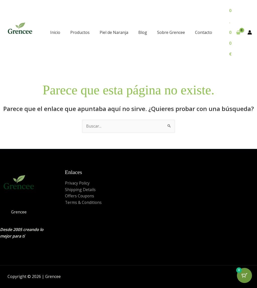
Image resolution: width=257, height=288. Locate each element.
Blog (142, 32)
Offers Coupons (80, 196)
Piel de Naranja (114, 32)
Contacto (203, 32)
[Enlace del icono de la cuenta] (249, 32)
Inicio (55, 32)
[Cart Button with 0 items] (244, 275)
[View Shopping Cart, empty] (234, 32)
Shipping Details (80, 189)
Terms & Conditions (83, 202)
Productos (80, 32)
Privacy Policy (77, 183)
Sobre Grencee (171, 32)
